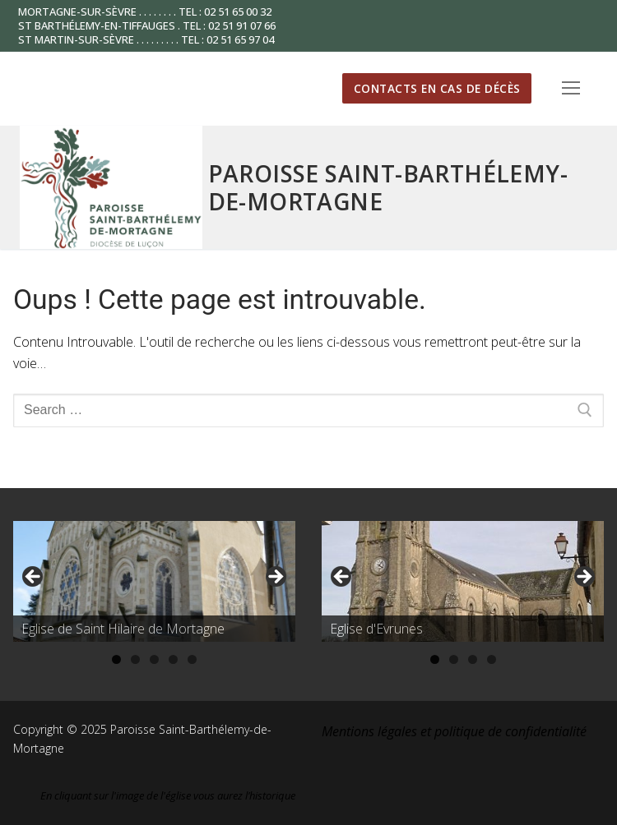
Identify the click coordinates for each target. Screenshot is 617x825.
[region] (154, 581)
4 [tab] (173, 659)
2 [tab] (135, 659)
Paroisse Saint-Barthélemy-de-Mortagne (388, 187)
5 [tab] (192, 659)
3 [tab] (154, 659)
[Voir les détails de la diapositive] (154, 581)
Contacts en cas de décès (437, 88)
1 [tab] (116, 659)
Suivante (274, 577)
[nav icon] (571, 88)
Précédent (33, 577)
